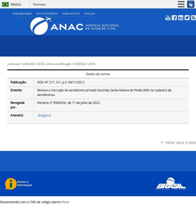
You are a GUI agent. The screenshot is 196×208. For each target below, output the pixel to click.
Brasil (16, 4)
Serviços (39, 4)
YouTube (167, 17)
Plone (65, 202)
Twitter (187, 17)
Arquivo (44, 115)
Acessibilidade (22, 13)
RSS (193, 17)
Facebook (174, 17)
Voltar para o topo (180, 142)
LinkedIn (180, 17)
